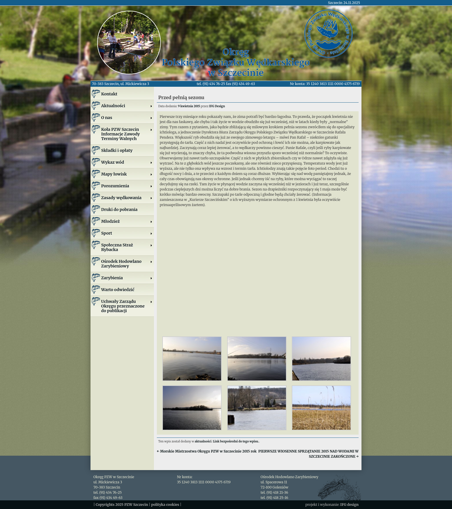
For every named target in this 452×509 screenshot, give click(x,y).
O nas (126, 117)
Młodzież (126, 221)
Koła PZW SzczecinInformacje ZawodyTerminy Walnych (126, 134)
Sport (126, 233)
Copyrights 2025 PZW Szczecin (122, 504)
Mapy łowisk (126, 174)
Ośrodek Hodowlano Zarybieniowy (126, 264)
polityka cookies (165, 504)
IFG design (349, 504)
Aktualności (126, 105)
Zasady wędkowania (126, 197)
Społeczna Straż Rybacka (126, 247)
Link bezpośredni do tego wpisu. (236, 441)
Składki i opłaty (117, 150)
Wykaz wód (126, 162)
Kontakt (109, 94)
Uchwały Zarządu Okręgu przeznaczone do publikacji (126, 306)
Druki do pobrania (119, 209)
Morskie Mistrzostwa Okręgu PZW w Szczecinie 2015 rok (207, 451)
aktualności (203, 441)
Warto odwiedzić (117, 289)
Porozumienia (126, 185)
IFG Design (217, 106)
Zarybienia (126, 277)
